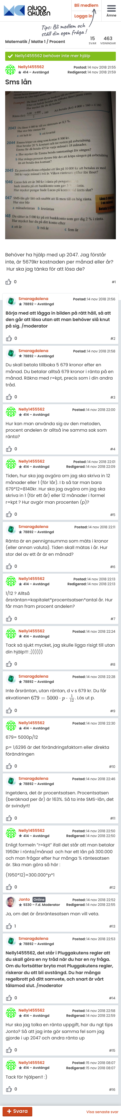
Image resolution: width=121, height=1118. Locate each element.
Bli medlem (86, 5)
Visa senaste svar (102, 1111)
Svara (20, 1111)
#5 (113, 515)
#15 (112, 1050)
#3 (112, 397)
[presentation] (53, 698)
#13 (112, 926)
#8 (113, 664)
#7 (112, 619)
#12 (112, 888)
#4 (113, 449)
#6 (112, 567)
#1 (114, 282)
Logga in (84, 16)
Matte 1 (38, 42)
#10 (112, 767)
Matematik (16, 42)
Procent (57, 42)
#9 (113, 711)
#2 (112, 339)
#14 (112, 998)
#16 (112, 1090)
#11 (112, 818)
